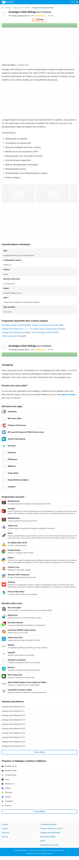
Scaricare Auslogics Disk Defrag (43, 332)
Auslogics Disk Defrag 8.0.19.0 (13, 733)
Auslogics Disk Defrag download (14, 332)
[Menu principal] (77, 2)
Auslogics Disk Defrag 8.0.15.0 (13, 746)
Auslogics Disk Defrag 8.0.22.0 (13, 720)
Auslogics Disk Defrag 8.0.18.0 (13, 737)
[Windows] (8, 8)
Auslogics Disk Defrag (30, 11)
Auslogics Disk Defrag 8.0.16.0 (13, 742)
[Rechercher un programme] (72, 2)
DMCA (42, 841)
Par (19, 15)
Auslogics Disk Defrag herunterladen (45, 325)
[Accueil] (2, 8)
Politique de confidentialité (50, 833)
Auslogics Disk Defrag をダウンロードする (18, 329)
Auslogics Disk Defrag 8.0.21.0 (13, 724)
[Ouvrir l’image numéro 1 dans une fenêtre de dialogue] (52, 193)
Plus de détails (39, 752)
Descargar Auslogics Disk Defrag (14, 325)
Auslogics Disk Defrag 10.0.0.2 (13, 707)
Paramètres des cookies (49, 845)
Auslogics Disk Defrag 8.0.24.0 (13, 715)
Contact (5, 828)
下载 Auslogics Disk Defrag (12, 336)
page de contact (68, 394)
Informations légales (48, 837)
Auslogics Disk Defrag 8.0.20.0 (13, 728)
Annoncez (5, 833)
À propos (5, 824)
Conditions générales (48, 824)
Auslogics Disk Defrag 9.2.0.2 (13, 711)
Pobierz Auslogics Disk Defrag (50, 329)
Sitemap (5, 837)
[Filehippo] (8, 2)
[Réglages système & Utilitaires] (21, 8)
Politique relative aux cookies (51, 828)
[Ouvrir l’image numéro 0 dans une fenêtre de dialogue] (18, 193)
